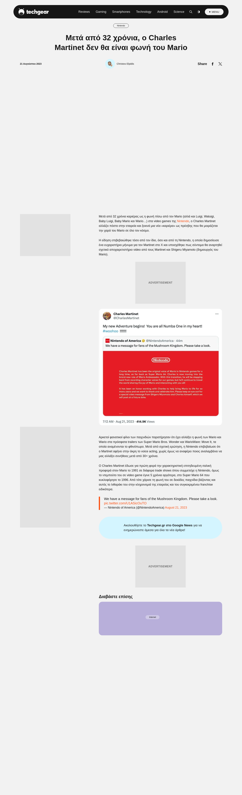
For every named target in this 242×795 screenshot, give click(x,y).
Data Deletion (102, 477)
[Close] (179, 317)
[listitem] (121, 375)
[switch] (162, 382)
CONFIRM (96, 466)
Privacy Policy (140, 477)
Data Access (120, 477)
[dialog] (121, 397)
